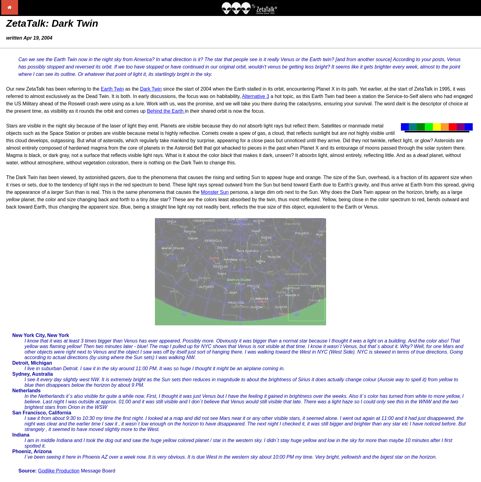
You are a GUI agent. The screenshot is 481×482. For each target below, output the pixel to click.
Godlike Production (58, 470)
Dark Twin (151, 89)
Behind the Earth (166, 111)
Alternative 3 (255, 96)
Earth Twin (112, 89)
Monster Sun (215, 192)
